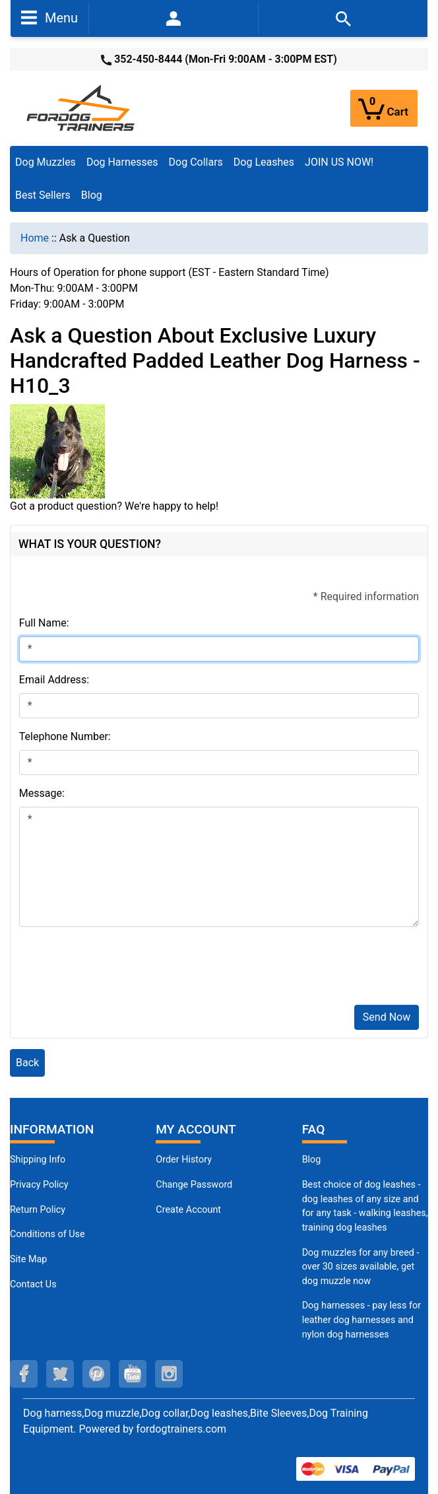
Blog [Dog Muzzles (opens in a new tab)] (311, 1159)
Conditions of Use (47, 1234)
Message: (42, 793)
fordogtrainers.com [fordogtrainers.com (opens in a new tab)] (181, 1429)
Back (27, 1062)
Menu (49, 17)
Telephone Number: (65, 736)
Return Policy (37, 1209)
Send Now (386, 1017)
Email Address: (54, 679)
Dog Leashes (264, 162)
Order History (184, 1159)
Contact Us (33, 1284)
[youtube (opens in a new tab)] (132, 1374)
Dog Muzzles (45, 162)
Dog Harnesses (122, 162)
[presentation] (119, 968)
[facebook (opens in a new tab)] (24, 1374)
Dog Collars (196, 162)
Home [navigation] (34, 238)
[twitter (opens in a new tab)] (60, 1374)
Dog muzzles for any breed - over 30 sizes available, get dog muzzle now (361, 1267)
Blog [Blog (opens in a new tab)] (91, 195)
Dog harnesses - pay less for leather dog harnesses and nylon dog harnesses (361, 1320)
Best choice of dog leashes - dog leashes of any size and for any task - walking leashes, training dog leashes (365, 1206)
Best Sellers (43, 195)
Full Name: (44, 623)
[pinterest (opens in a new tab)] (96, 1374)
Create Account (188, 1209)
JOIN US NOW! (339, 162)
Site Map (28, 1259)
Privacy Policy (39, 1184)
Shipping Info (37, 1159)
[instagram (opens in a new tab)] (169, 1374)
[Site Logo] (81, 107)
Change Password (194, 1184)
